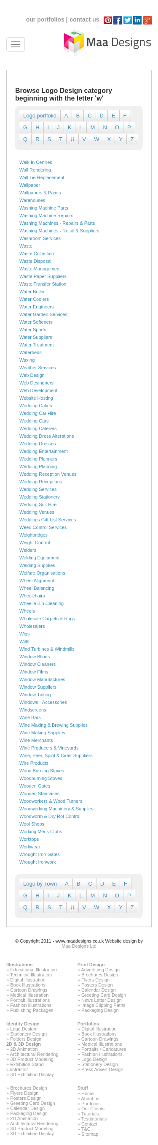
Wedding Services (37, 489)
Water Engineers (36, 306)
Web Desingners (36, 382)
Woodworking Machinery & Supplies (56, 808)
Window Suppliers (37, 687)
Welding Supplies (37, 565)
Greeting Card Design (103, 995)
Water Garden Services (43, 314)
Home (87, 1093)
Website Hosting (36, 398)
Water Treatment (36, 344)
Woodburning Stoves (40, 778)
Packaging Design (100, 1010)
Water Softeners (36, 321)
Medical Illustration (29, 995)
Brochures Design (99, 974)
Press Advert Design (102, 1069)
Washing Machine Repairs (46, 215)
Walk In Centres (35, 162)
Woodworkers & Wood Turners (50, 801)
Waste (25, 245)
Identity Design (23, 1023)
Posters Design (97, 984)
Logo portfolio (39, 115)
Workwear (29, 846)
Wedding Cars (34, 420)
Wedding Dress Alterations (46, 436)
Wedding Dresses (37, 443)
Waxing (27, 360)
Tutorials (90, 1113)
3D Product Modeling (32, 1059)
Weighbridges (33, 534)
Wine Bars (30, 717)
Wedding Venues (36, 512)
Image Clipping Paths (103, 1005)
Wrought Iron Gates (39, 854)
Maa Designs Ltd (79, 946)
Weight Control (34, 542)
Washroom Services (40, 238)
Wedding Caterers (37, 428)
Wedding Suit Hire (37, 504)
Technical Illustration (31, 974)
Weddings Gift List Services (47, 519)
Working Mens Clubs (40, 831)
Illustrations (19, 964)
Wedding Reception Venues (48, 474)
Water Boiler (32, 291)
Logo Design (23, 1028)
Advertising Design (100, 969)
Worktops (29, 839)
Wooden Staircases (39, 793)
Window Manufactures (42, 679)
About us (90, 1098)
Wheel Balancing (36, 588)
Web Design (32, 375)
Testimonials (94, 1118)
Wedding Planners (38, 458)
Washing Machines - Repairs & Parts (57, 223)
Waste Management (40, 268)
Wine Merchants (36, 740)
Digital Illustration (28, 979)
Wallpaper (29, 185)
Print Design (91, 964)
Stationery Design (28, 1033)
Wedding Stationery (39, 496)
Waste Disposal (35, 261)
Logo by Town (40, 884)
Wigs (24, 633)
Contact (89, 1123)
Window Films (33, 671)
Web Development (38, 390)
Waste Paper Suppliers (43, 276)
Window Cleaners (37, 664)
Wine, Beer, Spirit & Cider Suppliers (56, 755)
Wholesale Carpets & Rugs (47, 618)
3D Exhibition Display (32, 1074)
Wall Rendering (35, 169)
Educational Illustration (33, 969)
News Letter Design (101, 1000)
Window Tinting (35, 694)
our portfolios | (47, 19)
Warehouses (32, 200)
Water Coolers (34, 299)
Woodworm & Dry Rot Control (49, 816)
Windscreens (32, 709)
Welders (27, 550)
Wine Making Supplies (42, 732)
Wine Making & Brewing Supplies (53, 725)
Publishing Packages (31, 1010)
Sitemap (89, 1134)
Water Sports (32, 329)
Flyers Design (95, 979)
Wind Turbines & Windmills (47, 649)
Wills (24, 641)
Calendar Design (98, 989)
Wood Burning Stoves (41, 770)
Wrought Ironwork (37, 861)
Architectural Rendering (34, 1054)
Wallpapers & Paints (40, 192)
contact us (84, 19)
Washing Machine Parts (43, 207)
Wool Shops (31, 823)
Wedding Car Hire (37, 413)
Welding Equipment (39, 557)
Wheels (27, 610)
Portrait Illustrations (30, 1000)
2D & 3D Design (23, 1044)
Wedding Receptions (40, 481)
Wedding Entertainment (43, 451)
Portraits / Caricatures (103, 1049)
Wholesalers (32, 626)
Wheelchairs (32, 595)
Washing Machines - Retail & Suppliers (59, 230)
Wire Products (33, 763)
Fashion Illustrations (30, 1005)
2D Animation (23, 1049)
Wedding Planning (38, 466)
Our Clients (92, 1108)
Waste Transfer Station (42, 283)
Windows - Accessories (43, 702)
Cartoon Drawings (28, 989)
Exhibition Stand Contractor (25, 1067)
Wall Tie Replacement (41, 177)
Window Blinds (34, 656)
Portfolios (88, 1023)
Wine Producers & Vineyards (48, 747)
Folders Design (25, 1038)
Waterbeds (30, 352)
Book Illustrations (28, 984)
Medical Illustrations (101, 1044)
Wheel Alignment (36, 580)
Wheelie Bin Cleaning (41, 603)
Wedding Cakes (35, 405)
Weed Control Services (43, 527)
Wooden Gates (34, 785)
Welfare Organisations (42, 572)
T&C (86, 1128)
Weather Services (37, 367)
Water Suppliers (35, 337)
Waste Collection (36, 253)
